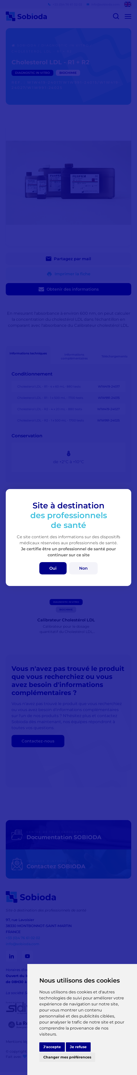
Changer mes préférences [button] (67, 1057)
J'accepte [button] (52, 1047)
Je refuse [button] (78, 1047)
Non (83, 568)
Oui (53, 568)
